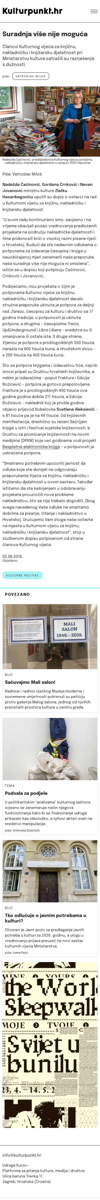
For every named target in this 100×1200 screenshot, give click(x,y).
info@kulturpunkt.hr (21, 1155)
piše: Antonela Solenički (22, 830)
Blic (9, 675)
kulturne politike (22, 575)
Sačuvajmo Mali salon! (30, 682)
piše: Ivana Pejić (16, 952)
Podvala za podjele (26, 793)
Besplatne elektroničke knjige (31, 447)
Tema (10, 786)
